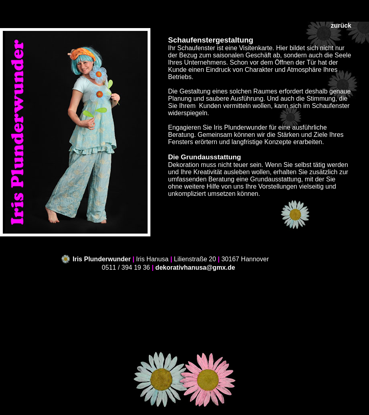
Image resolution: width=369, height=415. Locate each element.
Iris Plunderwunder (102, 259)
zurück (340, 25)
